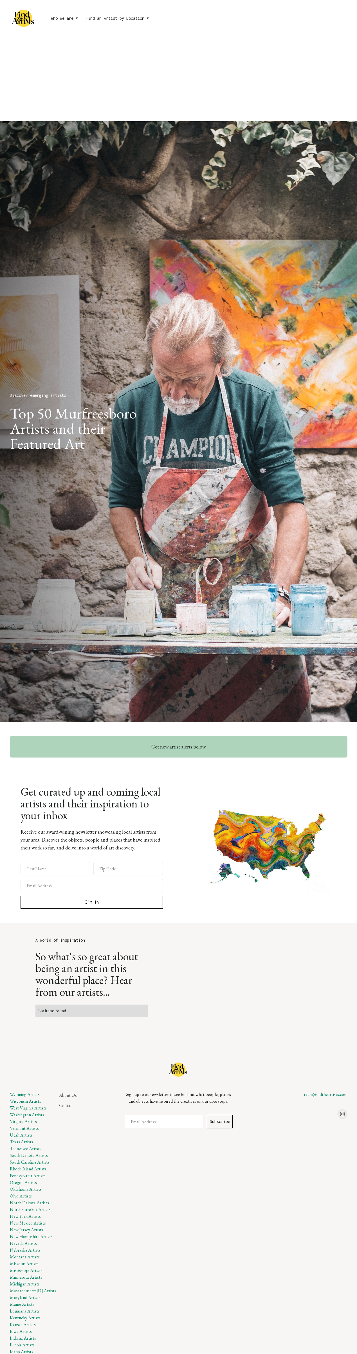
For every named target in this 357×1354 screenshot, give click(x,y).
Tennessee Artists (25, 1149)
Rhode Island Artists (28, 1169)
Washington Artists (27, 1115)
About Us (68, 1095)
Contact (66, 1105)
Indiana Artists (23, 1338)
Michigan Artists (25, 1284)
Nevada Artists (23, 1243)
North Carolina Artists (30, 1209)
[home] (23, 18)
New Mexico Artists (28, 1223)
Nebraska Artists (25, 1250)
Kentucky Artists (25, 1318)
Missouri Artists (24, 1264)
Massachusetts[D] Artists (33, 1291)
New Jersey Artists (26, 1230)
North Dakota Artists (29, 1203)
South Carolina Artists (30, 1162)
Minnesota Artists (26, 1277)
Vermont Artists (24, 1128)
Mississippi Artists (26, 1270)
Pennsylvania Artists (28, 1176)
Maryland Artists (25, 1297)
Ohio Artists (21, 1196)
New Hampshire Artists (31, 1236)
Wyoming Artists (25, 1094)
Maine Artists (22, 1304)
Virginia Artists (23, 1121)
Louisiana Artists (25, 1311)
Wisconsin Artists (25, 1101)
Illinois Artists (22, 1345)
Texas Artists (21, 1142)
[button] (65, 18)
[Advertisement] (178, 78)
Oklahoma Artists (26, 1189)
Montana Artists (25, 1257)
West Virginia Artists (28, 1108)
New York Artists (25, 1216)
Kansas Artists (23, 1324)
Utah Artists (21, 1135)
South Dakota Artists (29, 1155)
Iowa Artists (21, 1331)
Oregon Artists (23, 1182)
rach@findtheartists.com (325, 1094)
